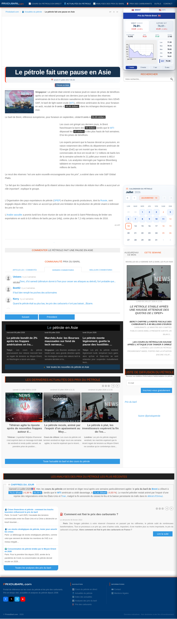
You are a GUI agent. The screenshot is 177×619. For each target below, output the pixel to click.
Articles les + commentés (25, 270)
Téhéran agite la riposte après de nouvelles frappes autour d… (24, 428)
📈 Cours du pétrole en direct (45, 4)
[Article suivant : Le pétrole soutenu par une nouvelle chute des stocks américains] (57, 317)
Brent (155, 489)
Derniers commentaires (63, 270)
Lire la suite (163, 534)
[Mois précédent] (134, 198)
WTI (72, 103)
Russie (103, 200)
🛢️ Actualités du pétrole (77, 4)
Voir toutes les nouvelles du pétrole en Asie (66, 367)
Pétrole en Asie (62, 85)
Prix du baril (131, 402)
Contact (167, 4)
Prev (113, 386)
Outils (157, 4)
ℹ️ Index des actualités (82, 597)
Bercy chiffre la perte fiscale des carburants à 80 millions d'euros (151, 322)
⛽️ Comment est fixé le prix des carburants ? (89, 514)
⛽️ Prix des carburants (139, 4)
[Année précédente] (127, 198)
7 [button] (135, 219)
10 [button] (156, 219)
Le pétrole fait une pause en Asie (63, 72)
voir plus (16, 282)
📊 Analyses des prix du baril (108, 4)
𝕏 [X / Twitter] (11, 599)
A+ (110, 12)
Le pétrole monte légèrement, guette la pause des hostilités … (97, 341)
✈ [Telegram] (17, 599)
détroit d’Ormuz (155, 496)
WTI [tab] (162, 10)
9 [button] (149, 219)
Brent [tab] (136, 10)
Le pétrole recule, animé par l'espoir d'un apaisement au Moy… (62, 428)
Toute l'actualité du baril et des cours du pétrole (66, 461)
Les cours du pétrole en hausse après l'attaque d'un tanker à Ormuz (149, 343)
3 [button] (156, 212)
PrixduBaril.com (11, 614)
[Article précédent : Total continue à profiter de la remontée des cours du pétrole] (21, 317)
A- (117, 12)
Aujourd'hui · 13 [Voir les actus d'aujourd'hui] (149, 198)
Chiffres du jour (22, 484)
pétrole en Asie (65, 327)
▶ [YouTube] (23, 599)
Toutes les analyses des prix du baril (35, 568)
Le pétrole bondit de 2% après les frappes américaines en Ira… (22, 341)
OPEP (57, 200)
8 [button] (142, 219)
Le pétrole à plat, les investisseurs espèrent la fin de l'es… (100, 428)
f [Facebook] (5, 599)
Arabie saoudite (14, 214)
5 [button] (170, 212)
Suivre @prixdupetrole (149, 416)
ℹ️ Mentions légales (120, 593)
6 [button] (128, 219)
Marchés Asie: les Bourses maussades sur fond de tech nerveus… (62, 341)
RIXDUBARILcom (17, 584)
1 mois (131, 67)
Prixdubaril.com (12, 12)
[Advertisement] (62, 42)
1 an (155, 67)
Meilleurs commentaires (101, 270)
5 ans (167, 67)
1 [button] (142, 212)
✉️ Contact (116, 589)
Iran (64, 496)
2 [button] (149, 212)
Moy (162, 61)
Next (117, 386)
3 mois (143, 67)
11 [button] (163, 219)
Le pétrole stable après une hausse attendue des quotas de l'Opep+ (149, 310)
